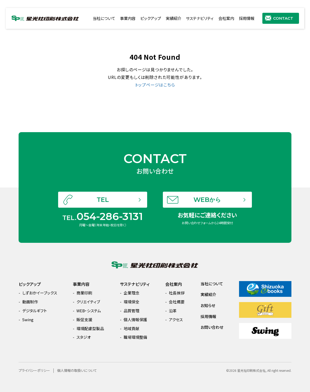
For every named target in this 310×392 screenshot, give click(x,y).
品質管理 (131, 310)
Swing (28, 319)
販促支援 (84, 319)
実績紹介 (173, 18)
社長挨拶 (177, 293)
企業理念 (131, 293)
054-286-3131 (109, 229)
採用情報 (246, 18)
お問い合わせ (212, 327)
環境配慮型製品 (90, 328)
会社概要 (177, 301)
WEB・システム (88, 310)
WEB (207, 213)
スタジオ (83, 337)
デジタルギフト (34, 310)
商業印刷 (84, 293)
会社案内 (226, 18)
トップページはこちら (155, 85)
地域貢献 (131, 328)
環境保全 (131, 301)
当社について (104, 18)
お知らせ (208, 305)
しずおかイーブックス (39, 293)
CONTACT (283, 17)
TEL (103, 213)
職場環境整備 (135, 337)
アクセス (176, 319)
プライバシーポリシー (34, 370)
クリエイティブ (88, 301)
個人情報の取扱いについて (77, 370)
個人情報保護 (135, 319)
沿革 (173, 310)
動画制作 (30, 301)
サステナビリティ (200, 18)
